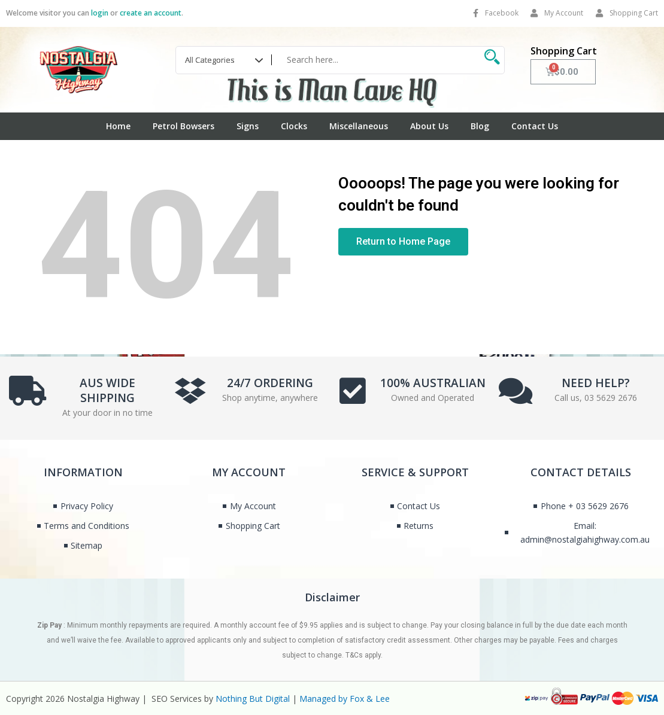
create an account (150, 13)
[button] (403, 241)
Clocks (294, 126)
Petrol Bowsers (183, 126)
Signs (248, 126)
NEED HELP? (596, 380)
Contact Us (534, 126)
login (99, 13)
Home (118, 126)
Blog (480, 126)
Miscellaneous (358, 126)
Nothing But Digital (253, 698)
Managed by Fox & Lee (344, 698)
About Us (429, 126)
